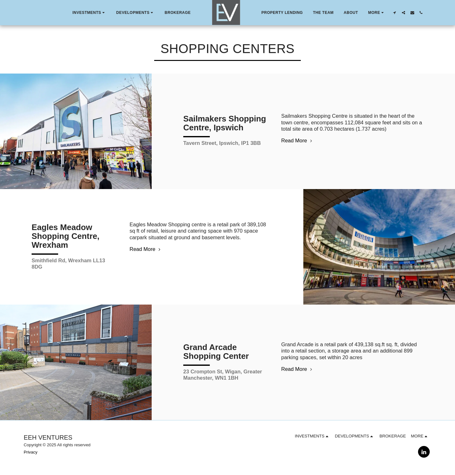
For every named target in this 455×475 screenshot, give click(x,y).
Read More (297, 140)
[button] (89, 12)
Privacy (30, 452)
